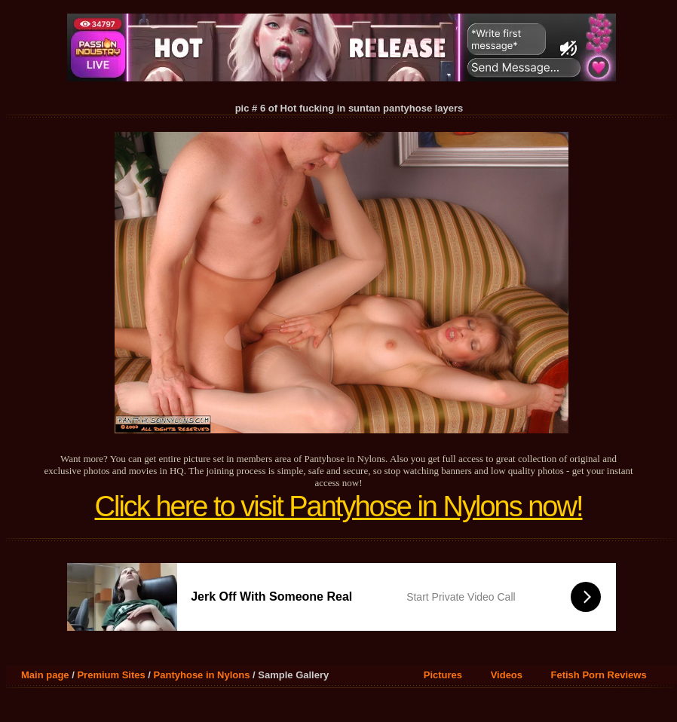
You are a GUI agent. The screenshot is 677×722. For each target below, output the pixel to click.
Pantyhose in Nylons (202, 675)
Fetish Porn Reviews (599, 675)
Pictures (443, 675)
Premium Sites (111, 675)
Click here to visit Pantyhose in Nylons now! (339, 506)
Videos (506, 675)
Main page (45, 675)
